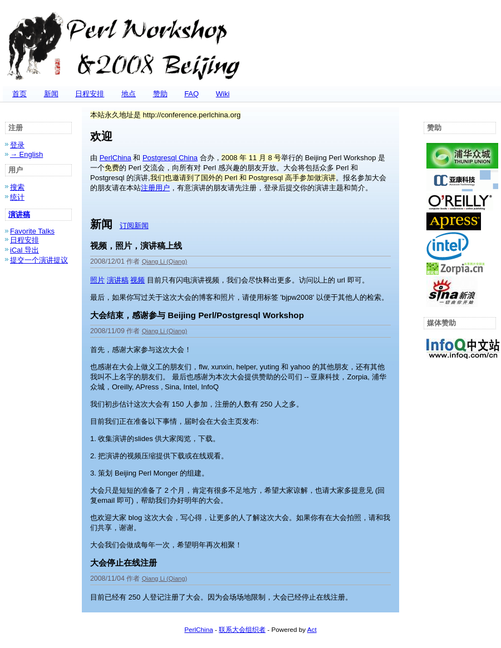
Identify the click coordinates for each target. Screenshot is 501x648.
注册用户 (155, 188)
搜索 (17, 187)
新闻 (51, 94)
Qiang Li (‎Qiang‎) (165, 261)
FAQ (191, 94)
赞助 (160, 94)
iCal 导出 (24, 250)
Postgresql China (170, 158)
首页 (19, 94)
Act (312, 629)
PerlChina (115, 158)
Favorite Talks (32, 231)
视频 (137, 280)
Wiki (223, 94)
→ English (26, 154)
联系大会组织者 (242, 629)
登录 (17, 145)
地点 (128, 94)
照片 (97, 280)
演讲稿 (19, 214)
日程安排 (89, 94)
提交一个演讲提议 (39, 260)
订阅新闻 (134, 225)
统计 (17, 197)
